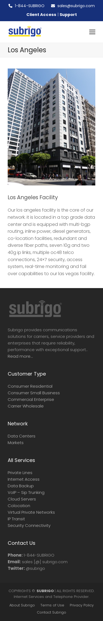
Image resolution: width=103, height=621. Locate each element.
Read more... (20, 356)
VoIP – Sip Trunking (26, 492)
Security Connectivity (29, 525)
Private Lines (20, 472)
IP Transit (16, 519)
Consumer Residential (30, 386)
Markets (16, 442)
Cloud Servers (22, 499)
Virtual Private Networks (31, 512)
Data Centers (21, 436)
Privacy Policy (82, 605)
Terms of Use (52, 605)
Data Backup (21, 486)
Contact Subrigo (51, 612)
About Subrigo (22, 605)
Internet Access (24, 479)
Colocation (19, 505)
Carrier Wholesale (26, 406)
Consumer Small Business (34, 393)
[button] (92, 32)
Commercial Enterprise (31, 399)
